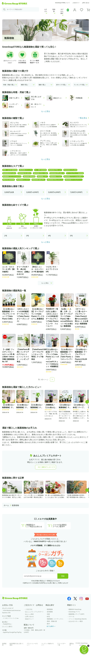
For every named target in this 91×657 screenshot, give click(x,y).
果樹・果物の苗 (52, 621)
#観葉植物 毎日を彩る (9, 173)
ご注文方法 (28, 609)
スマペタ (71, 616)
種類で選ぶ (24, 85)
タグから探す (62, 12)
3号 (27, 236)
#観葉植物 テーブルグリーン (73, 179)
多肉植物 (50, 611)
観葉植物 (15, 505)
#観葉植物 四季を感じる (57, 173)
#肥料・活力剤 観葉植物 (10, 170)
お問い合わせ (85, 2)
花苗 (48, 614)
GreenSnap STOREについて (62, 2)
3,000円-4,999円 (32, 192)
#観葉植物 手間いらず (55, 170)
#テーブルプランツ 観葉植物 (75, 173)
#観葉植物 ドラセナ (55, 176)
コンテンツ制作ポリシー (47, 644)
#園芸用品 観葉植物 (8, 179)
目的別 (53, 11)
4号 (49, 236)
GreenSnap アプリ (74, 611)
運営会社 (71, 644)
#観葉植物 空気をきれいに (55, 179)
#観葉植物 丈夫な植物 (70, 170)
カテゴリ (45, 11)
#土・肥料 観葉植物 (40, 170)
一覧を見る (82, 118)
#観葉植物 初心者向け (24, 173)
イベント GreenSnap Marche (78, 619)
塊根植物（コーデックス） (55, 619)
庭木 (48, 623)
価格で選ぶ (42, 85)
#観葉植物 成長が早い (38, 179)
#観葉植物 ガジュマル (25, 170)
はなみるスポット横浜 (76, 621)
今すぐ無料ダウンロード (45, 467)
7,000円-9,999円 (76, 192)
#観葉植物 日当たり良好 (40, 173)
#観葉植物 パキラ (42, 176)
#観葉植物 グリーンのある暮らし (73, 176)
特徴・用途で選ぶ (9, 85)
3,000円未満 (9, 192)
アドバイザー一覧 (61, 644)
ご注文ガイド (75, 2)
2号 (5, 236)
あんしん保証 (29, 614)
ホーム (6, 505)
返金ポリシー (29, 619)
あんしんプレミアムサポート (34, 611)
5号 (71, 236)
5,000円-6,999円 (54, 192)
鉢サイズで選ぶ (61, 85)
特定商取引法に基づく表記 (17, 644)
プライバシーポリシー (32, 644)
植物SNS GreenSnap (75, 609)
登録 (62, 576)
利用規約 (4, 644)
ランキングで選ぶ (79, 85)
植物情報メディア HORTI (76, 614)
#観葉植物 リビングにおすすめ (12, 176)
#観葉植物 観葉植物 (29, 176)
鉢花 (48, 616)
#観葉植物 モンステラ (23, 179)
